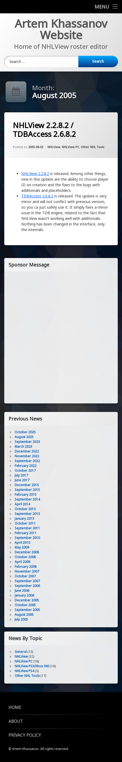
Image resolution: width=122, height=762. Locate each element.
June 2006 (22, 590)
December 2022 (27, 451)
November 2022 (27, 456)
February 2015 (25, 494)
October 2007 (25, 576)
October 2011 (25, 523)
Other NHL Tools (92, 147)
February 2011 (25, 533)
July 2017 (21, 475)
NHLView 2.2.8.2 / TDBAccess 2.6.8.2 (44, 130)
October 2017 (25, 470)
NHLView (53, 147)
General (21, 651)
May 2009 (22, 547)
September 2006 (27, 586)
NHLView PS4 (24, 671)
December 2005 (27, 600)
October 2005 (25, 605)
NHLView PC (70, 147)
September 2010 (27, 537)
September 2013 (27, 513)
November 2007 (27, 571)
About (16, 721)
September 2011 (27, 528)
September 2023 (27, 441)
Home (15, 707)
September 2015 (27, 489)
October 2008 (25, 557)
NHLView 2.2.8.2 (35, 173)
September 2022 (27, 461)
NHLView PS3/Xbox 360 (32, 666)
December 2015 (27, 485)
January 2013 (24, 518)
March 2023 (23, 446)
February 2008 (25, 566)
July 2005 (21, 619)
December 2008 (27, 552)
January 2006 (24, 595)
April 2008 (22, 561)
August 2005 (24, 614)
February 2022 (25, 465)
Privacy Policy (25, 735)
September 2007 (27, 581)
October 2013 (25, 509)
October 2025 (25, 432)
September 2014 (27, 499)
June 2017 (22, 480)
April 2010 (22, 542)
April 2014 (22, 504)
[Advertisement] (61, 337)
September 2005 (27, 610)
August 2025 (24, 437)
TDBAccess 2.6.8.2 (37, 196)
